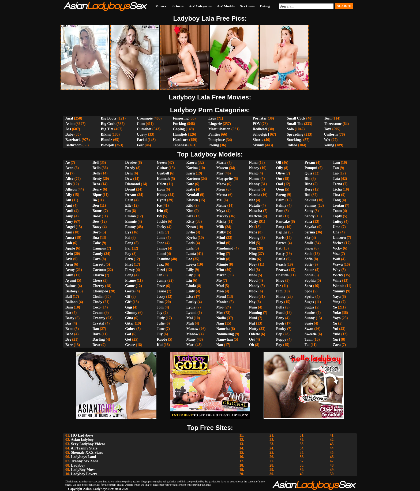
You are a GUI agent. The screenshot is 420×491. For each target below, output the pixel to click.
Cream (97, 313)
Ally (68, 195)
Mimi (220, 238)
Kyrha (191, 238)
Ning (253, 254)
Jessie (161, 291)
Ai (67, 173)
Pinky (281, 297)
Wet (327, 140)
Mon (220, 291)
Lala (189, 248)
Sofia (309, 259)
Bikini (106, 134)
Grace (130, 345)
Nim (252, 248)
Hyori (161, 200)
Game (130, 286)
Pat (279, 248)
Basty (69, 318)
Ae (67, 163)
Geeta (129, 291)
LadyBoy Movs (83, 470)
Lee (189, 259)
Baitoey (71, 291)
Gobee (130, 329)
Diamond (132, 184)
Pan (279, 216)
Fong (129, 275)
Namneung (225, 334)
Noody (254, 286)
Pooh (280, 323)
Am (68, 200)
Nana (253, 163)
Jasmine (163, 259)
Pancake (283, 222)
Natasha (255, 211)
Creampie (145, 118)
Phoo (280, 280)
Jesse (161, 286)
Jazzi (161, 270)
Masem (222, 168)
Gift (128, 302)
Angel (70, 227)
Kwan (191, 227)
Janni (161, 254)
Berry (97, 189)
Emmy (130, 227)
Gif (127, 297)
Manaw (192, 329)
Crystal (98, 323)
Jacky (161, 227)
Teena (337, 184)
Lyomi (191, 313)
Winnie (338, 286)
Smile (309, 243)
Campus (99, 248)
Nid (252, 243)
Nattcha (255, 216)
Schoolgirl (261, 134)
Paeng (281, 195)
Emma (130, 216)
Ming (220, 254)
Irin (160, 211)
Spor (308, 291)
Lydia (190, 307)
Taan (309, 339)
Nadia (221, 318)
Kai (160, 345)
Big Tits (107, 129)
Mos (219, 313)
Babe (69, 134)
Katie (190, 189)
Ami (68, 205)
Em (128, 211)
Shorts (258, 140)
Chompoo (100, 291)
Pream (310, 163)
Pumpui (311, 168)
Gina (129, 318)
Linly (190, 291)
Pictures (177, 6)
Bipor (97, 195)
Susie (309, 323)
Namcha (223, 329)
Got (128, 339)
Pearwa (282, 270)
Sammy (311, 205)
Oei (252, 339)
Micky (221, 222)
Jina (160, 302)
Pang (280, 227)
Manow (192, 334)
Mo (219, 280)
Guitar (162, 168)
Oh (251, 345)
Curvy (142, 134)
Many (191, 339)
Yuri (336, 339)
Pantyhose (216, 140)
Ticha (337, 189)
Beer (69, 345)
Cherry (98, 286)
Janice (162, 248)
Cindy (97, 302)
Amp (69, 216)
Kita (189, 216)
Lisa (189, 297)
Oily (279, 168)
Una (336, 232)
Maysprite (224, 179)
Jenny (161, 280)
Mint (220, 270)
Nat (252, 200)
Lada (190, 243)
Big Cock (108, 124)
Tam (336, 163)
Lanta (191, 254)
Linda (191, 286)
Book (96, 216)
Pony (280, 318)
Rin (307, 179)
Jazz (160, 264)
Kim (189, 211)
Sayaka (310, 227)
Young (329, 145)
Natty (253, 222)
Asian (69, 124)
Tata (336, 179)
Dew (128, 179)
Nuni (253, 318)
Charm (98, 275)
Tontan (338, 205)
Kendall (192, 195)
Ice (159, 205)
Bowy (96, 227)
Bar (68, 313)
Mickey (222, 216)
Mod (220, 286)
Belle (96, 173)
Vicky (337, 248)
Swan (309, 329)
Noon (253, 297)
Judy (161, 318)
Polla (280, 307)
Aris (68, 259)
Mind (220, 243)
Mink (220, 259)
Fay (128, 254)
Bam (69, 307)
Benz (96, 184)
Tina (336, 195)
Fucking (179, 124)
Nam (220, 323)
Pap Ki (281, 232)
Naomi (254, 189)
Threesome (333, 124)
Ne (251, 227)
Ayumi (70, 280)
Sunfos (310, 313)
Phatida (282, 275)
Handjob (180, 134)
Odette (254, 334)
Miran (221, 275)
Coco (96, 307)
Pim (279, 291)
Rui (307, 195)
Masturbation (219, 129)
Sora (308, 286)
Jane (160, 243)
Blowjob (107, 145)
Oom (280, 189)
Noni (253, 275)
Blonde (106, 140)
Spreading (295, 134)
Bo (94, 200)
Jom (160, 307)
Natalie (255, 205)
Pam (279, 211)
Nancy (254, 168)
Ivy (159, 216)
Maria (221, 163)
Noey (253, 264)
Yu (335, 323)
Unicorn (339, 238)
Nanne (254, 179)
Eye (128, 232)
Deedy (130, 168)
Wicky (338, 275)
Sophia (310, 280)
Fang (129, 243)
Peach (281, 264)
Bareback (73, 140)
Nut (252, 323)
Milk (220, 227)
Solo (290, 129)
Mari (190, 345)
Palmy (281, 205)
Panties (214, 134)
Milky (221, 232)
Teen (327, 118)
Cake (96, 243)
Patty (280, 254)
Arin (69, 254)
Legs (212, 118)
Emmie (131, 222)
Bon (95, 205)
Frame (130, 280)
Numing (255, 313)
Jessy (161, 297)
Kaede (162, 339)
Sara (308, 222)
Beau (69, 329)
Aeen (69, 168)
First (129, 264)
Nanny (254, 184)
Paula (280, 259)
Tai (307, 345)
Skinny (258, 145)
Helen (161, 184)
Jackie (162, 222)
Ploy (279, 302)
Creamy (98, 318)
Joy (159, 313)
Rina (308, 184)
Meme (221, 205)
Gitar (129, 323)
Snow (309, 248)
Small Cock (296, 118)
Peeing (213, 145)
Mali (190, 323)
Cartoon (99, 270)
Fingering (180, 118)
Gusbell (163, 173)
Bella (96, 168)
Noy (252, 302)
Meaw (221, 184)
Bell (95, 163)
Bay (68, 323)
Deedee (131, 163)
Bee (68, 339)
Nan (219, 345)
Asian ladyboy (82, 440)
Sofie (309, 264)
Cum (141, 124)
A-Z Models (226, 6)
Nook (253, 291)
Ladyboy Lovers (84, 474)
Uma (336, 227)
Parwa (281, 243)
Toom (337, 211)
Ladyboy (78, 465)
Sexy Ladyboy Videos (88, 444)
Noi (252, 270)
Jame (161, 238)
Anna (69, 238)
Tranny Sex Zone (84, 461)
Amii (69, 211)
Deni (129, 173)
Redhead (260, 129)
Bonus (97, 211)
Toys (327, 129)
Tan (336, 168)
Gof (128, 334)
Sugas (309, 302)
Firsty (130, 270)
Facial (142, 140)
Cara (96, 259)
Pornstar (260, 118)
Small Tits (295, 124)
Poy (279, 345)
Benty (97, 179)
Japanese (180, 145)
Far (128, 248)
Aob (68, 243)
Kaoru (191, 163)
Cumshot (144, 129)
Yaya (337, 297)
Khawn (192, 200)
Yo (335, 307)
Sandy (309, 216)
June (160, 329)
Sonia (309, 275)
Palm (280, 200)
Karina (192, 168)
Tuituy (338, 222)
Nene (253, 232)
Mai (189, 318)
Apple (70, 248)
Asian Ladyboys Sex (98, 489)
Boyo (96, 232)
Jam (160, 232)
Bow (95, 222)
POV (256, 124)
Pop (279, 334)
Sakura (310, 200)
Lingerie (215, 124)
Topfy (337, 216)
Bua (95, 238)
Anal (69, 118)
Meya (220, 211)
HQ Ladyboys (82, 435)
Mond (221, 297)
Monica (222, 302)
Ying (336, 302)
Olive (280, 173)
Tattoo (292, 145)
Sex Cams (247, 6)
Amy (69, 222)
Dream (130, 195)
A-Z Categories (200, 6)
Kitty (190, 222)
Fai (127, 238)
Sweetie (311, 334)
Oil (278, 163)
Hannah (163, 179)
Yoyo (337, 318)
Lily (189, 275)
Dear (96, 345)
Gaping (179, 129)
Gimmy (131, 313)
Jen (159, 275)
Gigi (128, 307)
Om (279, 179)
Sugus (309, 307)
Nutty (253, 329)
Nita (252, 259)
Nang (253, 173)
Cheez (97, 280)
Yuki (336, 334)
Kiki (189, 205)
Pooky (281, 329)
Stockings (294, 140)
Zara (337, 345)
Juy (160, 334)
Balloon (71, 302)
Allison (71, 189)
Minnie (222, 264)
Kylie (190, 232)
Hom (161, 189)
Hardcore (180, 140)
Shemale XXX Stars (87, 453)
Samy (309, 211)
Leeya (191, 264)
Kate (190, 184)
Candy (97, 254)
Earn (129, 200)
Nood (253, 280)
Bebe (69, 334)
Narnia (254, 195)
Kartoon (193, 179)
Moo (220, 307)
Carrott (98, 264)
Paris (280, 238)
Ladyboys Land (83, 457)
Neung (254, 238)
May (220, 173)
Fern (129, 259)
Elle (128, 205)
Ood (279, 184)
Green (162, 163)
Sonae (309, 270)
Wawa (338, 264)
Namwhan (224, 339)
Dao (95, 329)
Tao (336, 173)
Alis (68, 184)
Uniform (331, 134)
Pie (278, 286)
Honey (162, 195)
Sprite (309, 297)
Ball (68, 297)
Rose (308, 189)
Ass (68, 129)
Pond (280, 313)
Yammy (339, 291)
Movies (160, 6)
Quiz (308, 173)
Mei (219, 200)
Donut (130, 189)
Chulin (97, 297)
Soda (309, 254)
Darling (98, 339)
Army (70, 270)
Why (336, 270)
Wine (337, 280)
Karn (190, 173)
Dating (265, 6)
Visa (336, 254)
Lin (189, 280)
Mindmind (225, 248)
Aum (69, 275)
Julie (160, 323)
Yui (335, 329)
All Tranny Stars (84, 448)
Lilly (190, 270)
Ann (68, 232)
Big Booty (109, 118)
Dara (96, 334)
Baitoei (71, 286)
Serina (310, 232)
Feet (140, 145)
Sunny (310, 318)
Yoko (337, 313)
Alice (69, 179)
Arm (69, 264)
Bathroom (73, 145)
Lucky (191, 302)
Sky (308, 238)
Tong (337, 200)
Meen (220, 189)
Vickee (338, 243)
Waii (336, 259)
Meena (221, 195)
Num (253, 307)
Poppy (281, 339)
